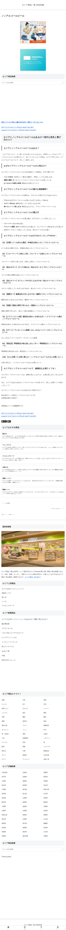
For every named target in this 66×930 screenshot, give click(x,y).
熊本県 (25, 832)
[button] (62, 83)
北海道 (25, 772)
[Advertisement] (33, 103)
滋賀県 (25, 806)
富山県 (25, 793)
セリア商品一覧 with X (32, 577)
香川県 (25, 823)
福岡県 (25, 827)
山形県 (4, 781)
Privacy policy (6, 857)
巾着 (3, 656)
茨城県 (45, 781)
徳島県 (4, 823)
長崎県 (4, 832)
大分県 (45, 832)
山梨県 (25, 798)
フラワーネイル (7, 628)
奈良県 (45, 810)
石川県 (45, 793)
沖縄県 (45, 836)
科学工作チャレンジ (9, 660)
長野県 (45, 798)
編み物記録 (5, 624)
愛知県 (45, 802)
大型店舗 (4, 772)
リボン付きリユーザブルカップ (12, 633)
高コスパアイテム (8, 646)
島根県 (45, 815)
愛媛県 (45, 823)
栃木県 (4, 785)
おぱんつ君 (5, 651)
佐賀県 (45, 827)
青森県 (45, 772)
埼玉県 (45, 785)
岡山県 (4, 819)
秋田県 (45, 777)
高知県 (4, 827)
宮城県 (25, 777)
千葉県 (4, 789)
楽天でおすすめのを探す (17, 127)
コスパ (4, 421)
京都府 (45, 806)
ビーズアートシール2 (9, 637)
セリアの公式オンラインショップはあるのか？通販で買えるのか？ (25, 619)
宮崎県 (4, 836)
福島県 (25, 781)
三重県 (4, 806)
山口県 (45, 819)
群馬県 (25, 785)
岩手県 (4, 777)
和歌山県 (4, 815)
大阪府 (4, 810)
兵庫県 (25, 810)
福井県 (4, 798)
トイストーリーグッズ (9, 642)
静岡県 (25, 802)
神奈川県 (46, 789)
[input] (33, 83)
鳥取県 (25, 815)
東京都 (25, 789)
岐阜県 (4, 802)
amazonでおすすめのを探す (18, 130)
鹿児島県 (25, 836)
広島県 (25, 819)
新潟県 (4, 793)
